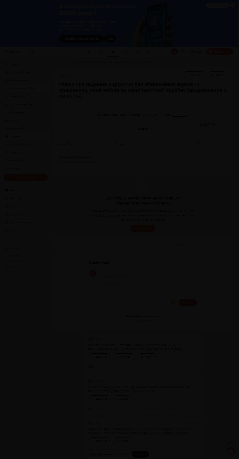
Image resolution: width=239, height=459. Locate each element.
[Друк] (169, 106)
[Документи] (72, 62)
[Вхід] (196, 51)
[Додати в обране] (223, 106)
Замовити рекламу (217, 5)
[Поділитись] (216, 106)
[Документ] (194, 74)
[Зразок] (217, 74)
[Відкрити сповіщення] (183, 51)
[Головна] (58, 62)
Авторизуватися (143, 228)
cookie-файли (120, 454)
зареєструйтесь (106, 215)
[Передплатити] (219, 51)
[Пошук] (33, 51)
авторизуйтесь (184, 210)
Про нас (11, 272)
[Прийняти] (140, 454)
